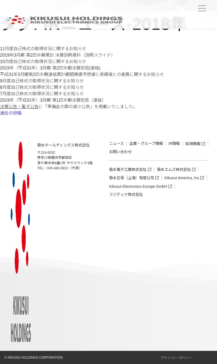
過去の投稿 (10, 113)
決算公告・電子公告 (19, 106)
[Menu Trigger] (202, 8)
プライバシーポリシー (176, 358)
